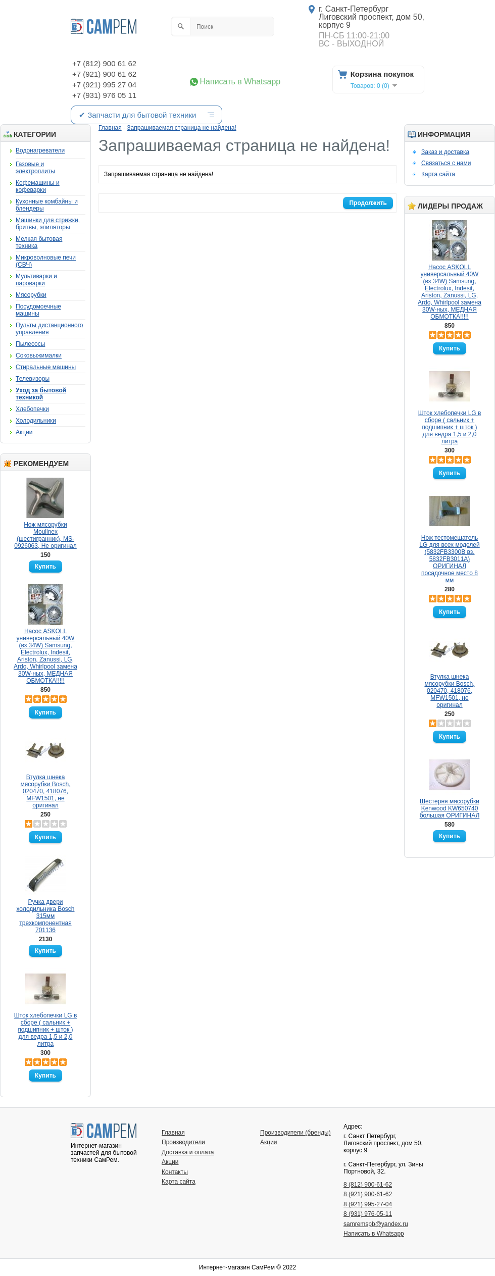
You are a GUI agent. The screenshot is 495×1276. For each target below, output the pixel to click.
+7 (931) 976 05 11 (104, 95)
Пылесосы (30, 343)
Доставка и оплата (188, 1152)
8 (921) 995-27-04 (367, 1204)
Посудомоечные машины (38, 310)
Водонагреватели (40, 150)
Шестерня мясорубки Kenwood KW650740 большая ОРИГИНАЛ (450, 808)
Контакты (175, 1172)
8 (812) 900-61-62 (367, 1184)
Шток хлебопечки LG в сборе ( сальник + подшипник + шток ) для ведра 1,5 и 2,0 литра (45, 1029)
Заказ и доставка (445, 152)
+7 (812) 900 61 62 (104, 63)
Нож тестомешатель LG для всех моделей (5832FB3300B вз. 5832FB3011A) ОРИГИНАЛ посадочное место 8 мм (449, 559)
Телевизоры (32, 378)
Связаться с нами (446, 163)
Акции (24, 432)
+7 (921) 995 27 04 (104, 84)
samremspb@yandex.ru (375, 1224)
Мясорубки (31, 294)
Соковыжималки (39, 355)
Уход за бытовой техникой (41, 394)
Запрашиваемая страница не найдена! (181, 127)
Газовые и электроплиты (35, 168)
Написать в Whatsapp (240, 82)
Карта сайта (438, 174)
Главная (110, 127)
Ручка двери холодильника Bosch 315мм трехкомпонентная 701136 (46, 916)
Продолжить (368, 203)
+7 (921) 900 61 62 (104, 74)
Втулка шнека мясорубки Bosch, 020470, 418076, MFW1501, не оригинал (45, 791)
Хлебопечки (32, 409)
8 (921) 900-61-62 (367, 1194)
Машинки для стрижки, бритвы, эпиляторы (48, 224)
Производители (183, 1142)
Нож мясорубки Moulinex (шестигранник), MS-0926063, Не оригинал (45, 535)
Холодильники (36, 420)
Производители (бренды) (295, 1132)
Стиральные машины (46, 367)
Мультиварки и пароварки (36, 280)
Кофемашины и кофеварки (38, 186)
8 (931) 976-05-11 (367, 1213)
